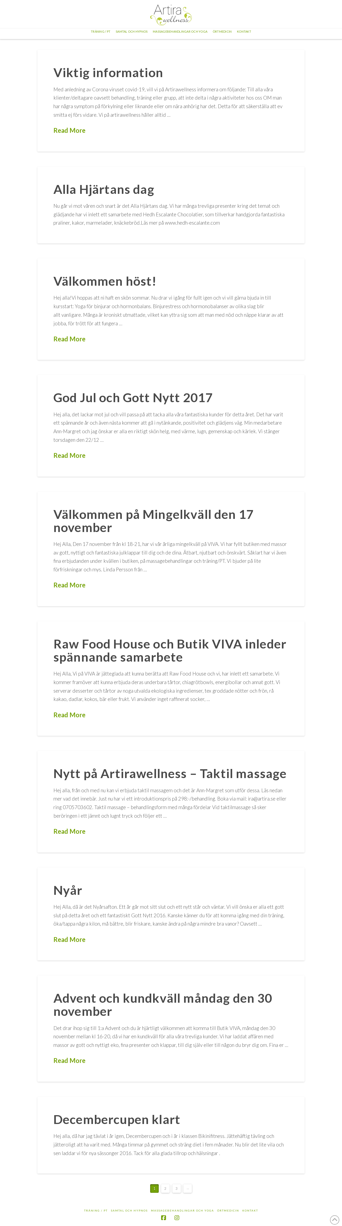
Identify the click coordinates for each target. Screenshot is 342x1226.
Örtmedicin (228, 1210)
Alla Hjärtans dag (103, 189)
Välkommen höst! (105, 280)
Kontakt (250, 1210)
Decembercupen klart (116, 1119)
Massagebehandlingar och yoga (182, 1210)
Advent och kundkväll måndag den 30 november (163, 1004)
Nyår (68, 889)
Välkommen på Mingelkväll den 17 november (153, 521)
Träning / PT (96, 1210)
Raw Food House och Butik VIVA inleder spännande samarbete (169, 650)
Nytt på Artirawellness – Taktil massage (170, 773)
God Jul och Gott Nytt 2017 (133, 397)
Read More (69, 130)
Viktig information (108, 72)
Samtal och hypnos (129, 1210)
